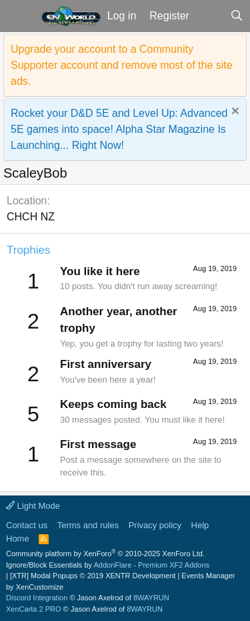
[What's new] (209, 16)
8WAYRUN (151, 598)
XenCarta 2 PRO (33, 609)
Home (17, 539)
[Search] (236, 16)
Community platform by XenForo (105, 554)
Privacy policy (155, 525)
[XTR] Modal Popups (92, 576)
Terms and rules (88, 525)
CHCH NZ (31, 216)
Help (200, 525)
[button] (19, 16)
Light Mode (33, 506)
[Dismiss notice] (233, 113)
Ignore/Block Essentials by (107, 565)
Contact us (26, 525)
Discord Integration (36, 598)
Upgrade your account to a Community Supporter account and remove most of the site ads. (122, 65)
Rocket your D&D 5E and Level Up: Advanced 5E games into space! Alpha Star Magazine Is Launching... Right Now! (119, 129)
